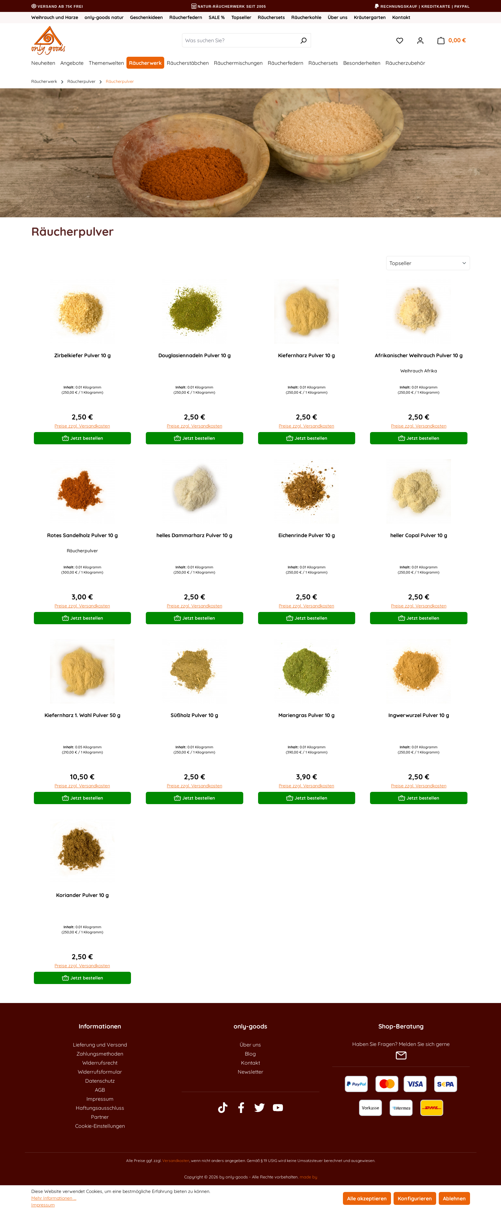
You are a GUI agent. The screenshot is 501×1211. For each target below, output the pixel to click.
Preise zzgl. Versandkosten (82, 426)
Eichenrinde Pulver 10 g (306, 535)
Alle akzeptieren (367, 1198)
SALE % (217, 17)
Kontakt (401, 17)
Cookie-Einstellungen (100, 1126)
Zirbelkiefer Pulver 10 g (82, 355)
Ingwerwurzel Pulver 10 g (418, 715)
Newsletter (250, 1071)
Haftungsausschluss (100, 1108)
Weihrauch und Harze (54, 17)
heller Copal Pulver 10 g (418, 535)
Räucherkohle (306, 17)
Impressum (100, 1099)
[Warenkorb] (451, 40)
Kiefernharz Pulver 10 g (306, 355)
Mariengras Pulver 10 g (306, 715)
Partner (100, 1117)
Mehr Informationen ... (53, 1198)
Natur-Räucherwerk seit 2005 (228, 6)
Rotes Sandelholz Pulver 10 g (82, 535)
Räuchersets (271, 17)
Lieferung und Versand (100, 1044)
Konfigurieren (415, 1198)
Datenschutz (100, 1081)
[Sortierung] (428, 263)
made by (308, 1176)
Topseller (241, 17)
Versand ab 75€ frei (57, 6)
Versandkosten (175, 1160)
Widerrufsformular (100, 1071)
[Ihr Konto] (420, 40)
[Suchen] (303, 40)
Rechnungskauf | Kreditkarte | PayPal (422, 6)
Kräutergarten (370, 17)
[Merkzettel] (399, 40)
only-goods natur (104, 17)
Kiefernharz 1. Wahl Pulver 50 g (82, 715)
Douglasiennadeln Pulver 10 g (194, 355)
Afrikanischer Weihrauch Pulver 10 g (419, 355)
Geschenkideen (146, 17)
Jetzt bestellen (82, 437)
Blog (250, 1053)
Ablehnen (454, 1198)
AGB (100, 1090)
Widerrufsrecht (99, 1062)
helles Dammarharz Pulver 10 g (194, 535)
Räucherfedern (185, 17)
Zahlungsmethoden (99, 1053)
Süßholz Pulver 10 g (194, 715)
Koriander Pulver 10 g (82, 895)
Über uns (337, 17)
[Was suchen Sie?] (239, 40)
